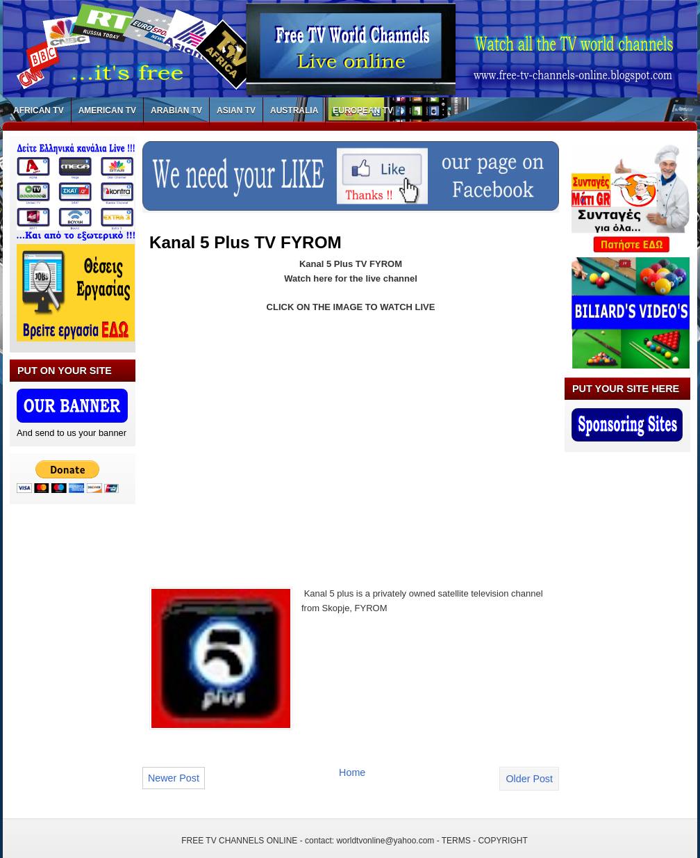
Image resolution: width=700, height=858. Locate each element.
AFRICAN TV (38, 110)
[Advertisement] (266, 441)
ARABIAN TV (176, 110)
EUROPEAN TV (363, 110)
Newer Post (173, 778)
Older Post (529, 778)
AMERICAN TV (107, 110)
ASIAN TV (236, 110)
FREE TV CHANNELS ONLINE (239, 840)
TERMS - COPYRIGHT (485, 840)
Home (352, 772)
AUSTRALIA (294, 110)
